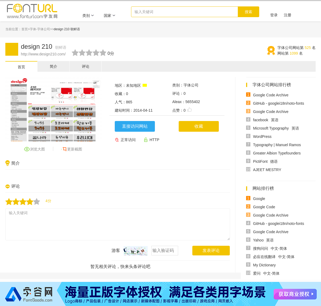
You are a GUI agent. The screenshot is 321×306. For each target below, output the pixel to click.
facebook (260, 120)
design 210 (43, 46)
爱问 (257, 273)
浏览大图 (37, 149)
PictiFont (260, 161)
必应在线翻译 (264, 257)
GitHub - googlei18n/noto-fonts (278, 103)
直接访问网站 (135, 126)
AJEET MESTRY (267, 170)
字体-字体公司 (40, 29)
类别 (88, 15)
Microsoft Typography (271, 128)
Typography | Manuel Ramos (277, 145)
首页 (24, 29)
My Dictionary (264, 265)
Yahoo (258, 240)
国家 (110, 15)
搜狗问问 (260, 248)
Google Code (264, 207)
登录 (274, 15)
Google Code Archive (270, 95)
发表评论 (211, 250)
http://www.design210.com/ (43, 54)
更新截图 (74, 149)
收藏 (198, 126)
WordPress (262, 136)
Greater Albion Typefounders (277, 153)
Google (259, 199)
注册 (287, 15)
